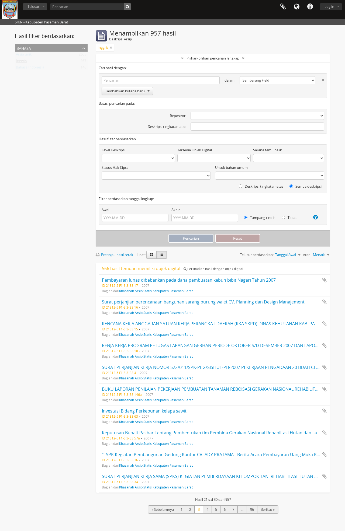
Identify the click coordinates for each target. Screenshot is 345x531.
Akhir (175, 209)
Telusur (33, 6)
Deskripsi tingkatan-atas (167, 126)
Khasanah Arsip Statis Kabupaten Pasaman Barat (156, 291)
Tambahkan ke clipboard (324, 280)
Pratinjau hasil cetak (114, 254)
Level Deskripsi (113, 150)
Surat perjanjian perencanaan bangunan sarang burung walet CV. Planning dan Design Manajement (203, 302)
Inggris (21, 62)
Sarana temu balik (267, 150)
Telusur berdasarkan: (257, 254)
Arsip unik (24, 55)
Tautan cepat (310, 6)
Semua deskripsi (305, 186)
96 (252, 509)
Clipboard (283, 6)
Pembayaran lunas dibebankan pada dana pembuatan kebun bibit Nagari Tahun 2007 (189, 280)
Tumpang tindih (259, 217)
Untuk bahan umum (231, 167)
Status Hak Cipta (115, 167)
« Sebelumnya (162, 509)
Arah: (307, 254)
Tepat (289, 217)
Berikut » (268, 509)
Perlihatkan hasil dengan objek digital (213, 269)
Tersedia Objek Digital (194, 150)
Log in (329, 6)
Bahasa (296, 6)
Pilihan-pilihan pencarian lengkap (213, 58)
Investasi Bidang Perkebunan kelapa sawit (144, 411)
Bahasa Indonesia (30, 68)
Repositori (178, 115)
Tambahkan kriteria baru (127, 91)
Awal (105, 209)
